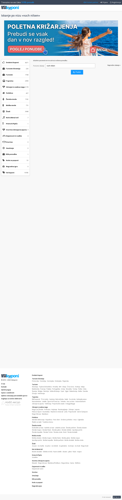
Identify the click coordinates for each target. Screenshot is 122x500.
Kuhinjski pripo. (82, 399)
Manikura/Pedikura (54, 463)
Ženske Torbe (48, 432)
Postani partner (91, 2)
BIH (60, 387)
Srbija (64, 387)
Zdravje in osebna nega (40, 407)
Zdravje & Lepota (38, 404)
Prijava (104, 2)
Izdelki (44, 401)
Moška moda (36, 436)
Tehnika (63, 401)
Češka (80, 389)
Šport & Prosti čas (53, 401)
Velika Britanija (55, 391)
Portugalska (56, 389)
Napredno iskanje (114, 65)
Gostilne (35, 457)
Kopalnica (49, 420)
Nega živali (84, 446)
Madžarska (35, 389)
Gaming (52, 399)
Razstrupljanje (63, 410)
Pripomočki (72, 412)
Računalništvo (36, 401)
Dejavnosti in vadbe (38, 467)
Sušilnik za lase (49, 428)
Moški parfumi (59, 440)
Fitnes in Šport (37, 412)
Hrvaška (55, 387)
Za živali (77, 446)
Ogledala (81, 420)
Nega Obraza (36, 414)
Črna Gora (70, 387)
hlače (74, 452)
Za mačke (41, 446)
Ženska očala (58, 432)
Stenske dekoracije (38, 420)
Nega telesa (65, 463)
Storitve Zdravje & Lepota (40, 461)
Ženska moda (36, 425)
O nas (3, 384)
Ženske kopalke (37, 432)
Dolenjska (58, 381)
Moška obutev (36, 438)
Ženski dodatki (72, 432)
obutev (64, 452)
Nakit (66, 399)
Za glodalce (63, 446)
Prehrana (47, 410)
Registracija (115, 2)
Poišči (77, 72)
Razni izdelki (57, 452)
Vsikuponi (14, 380)
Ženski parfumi (71, 428)
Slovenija (35, 387)
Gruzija (34, 393)
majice (79, 452)
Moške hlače (57, 438)
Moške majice (47, 438)
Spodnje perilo (77, 430)
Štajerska (65, 381)
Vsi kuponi (10, 173)
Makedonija (73, 391)
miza (75, 420)
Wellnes (77, 463)
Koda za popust (12, 160)
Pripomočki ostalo (58, 404)
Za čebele (54, 446)
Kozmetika (46, 412)
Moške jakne (66, 438)
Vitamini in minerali (57, 412)
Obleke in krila (47, 452)
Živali (33, 444)
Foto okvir (56, 420)
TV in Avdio (44, 399)
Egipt (67, 391)
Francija (43, 389)
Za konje (71, 446)
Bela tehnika (59, 399)
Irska (84, 389)
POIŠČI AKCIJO (12, 402)
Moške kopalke (48, 440)
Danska (85, 391)
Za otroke (72, 399)
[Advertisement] (15, 214)
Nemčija (46, 391)
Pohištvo (35, 417)
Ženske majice (36, 430)
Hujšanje (54, 410)
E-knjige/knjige (70, 404)
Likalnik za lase (60, 428)
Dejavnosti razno (37, 469)
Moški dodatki (69, 440)
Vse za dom (70, 401)
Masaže (34, 463)
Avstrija (77, 387)
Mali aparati (36, 399)
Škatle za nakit (36, 422)
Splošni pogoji (6, 390)
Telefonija (48, 404)
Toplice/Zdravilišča (45, 387)
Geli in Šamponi (82, 412)
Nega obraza (42, 463)
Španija (34, 391)
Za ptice (48, 446)
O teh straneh (106, 497)
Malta (80, 391)
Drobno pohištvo (66, 420)
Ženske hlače (46, 430)
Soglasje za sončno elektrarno (11, 399)
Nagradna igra (12, 166)
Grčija (63, 389)
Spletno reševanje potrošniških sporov (14, 396)
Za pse (34, 446)
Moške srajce (75, 438)
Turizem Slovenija (38, 379)
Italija (83, 387)
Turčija (75, 389)
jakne (70, 452)
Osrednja (43, 381)
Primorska (35, 381)
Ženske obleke (66, 430)
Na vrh (116, 497)
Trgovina (35, 397)
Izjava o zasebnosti (7, 393)
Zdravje (71, 410)
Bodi (65, 432)
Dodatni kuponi (12, 62)
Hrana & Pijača (37, 455)
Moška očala (79, 440)
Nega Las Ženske (37, 410)
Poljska (48, 389)
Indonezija (41, 393)
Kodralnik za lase (37, 428)
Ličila (65, 412)
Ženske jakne (56, 430)
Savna (72, 463)
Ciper (62, 391)
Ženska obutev (82, 428)
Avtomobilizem (80, 401)
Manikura (45, 414)
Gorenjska (50, 381)
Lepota (77, 410)
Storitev (9, 142)
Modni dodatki (37, 452)
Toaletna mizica (47, 422)
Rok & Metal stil (37, 449)
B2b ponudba (11, 154)
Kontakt (4, 387)
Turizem (35, 384)
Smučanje (10, 148)
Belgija (40, 391)
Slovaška (69, 389)
